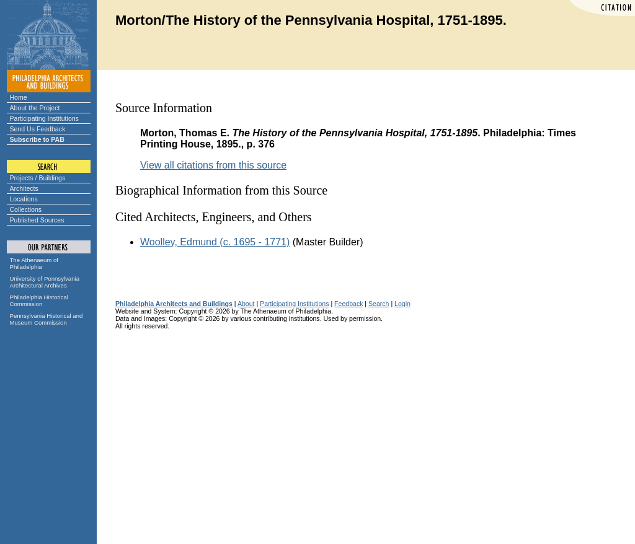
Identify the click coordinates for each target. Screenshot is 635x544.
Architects (24, 188)
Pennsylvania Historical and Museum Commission (46, 319)
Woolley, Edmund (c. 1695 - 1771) (215, 242)
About (246, 303)
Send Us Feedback (38, 129)
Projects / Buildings (38, 178)
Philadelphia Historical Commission (39, 300)
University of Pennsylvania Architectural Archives (45, 282)
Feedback (348, 303)
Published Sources (37, 220)
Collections (26, 209)
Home (18, 97)
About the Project (35, 108)
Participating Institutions (44, 118)
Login (402, 303)
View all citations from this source (213, 165)
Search (378, 303)
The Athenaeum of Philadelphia (34, 263)
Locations (24, 199)
